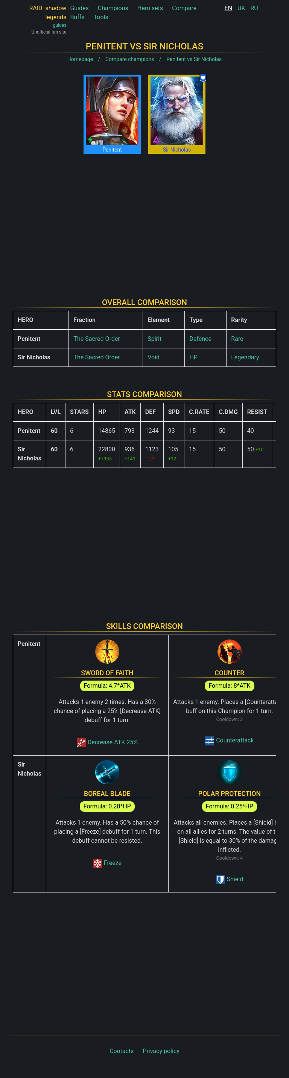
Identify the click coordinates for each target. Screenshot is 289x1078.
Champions (113, 8)
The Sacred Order (96, 338)
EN (229, 8)
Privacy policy (161, 1051)
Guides (79, 8)
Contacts (122, 1051)
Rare (237, 338)
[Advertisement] (144, 220)
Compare (184, 8)
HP (193, 357)
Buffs (77, 17)
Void (154, 357)
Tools (101, 17)
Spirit (154, 338)
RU (254, 8)
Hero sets (150, 8)
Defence (200, 338)
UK (241, 8)
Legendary (245, 357)
